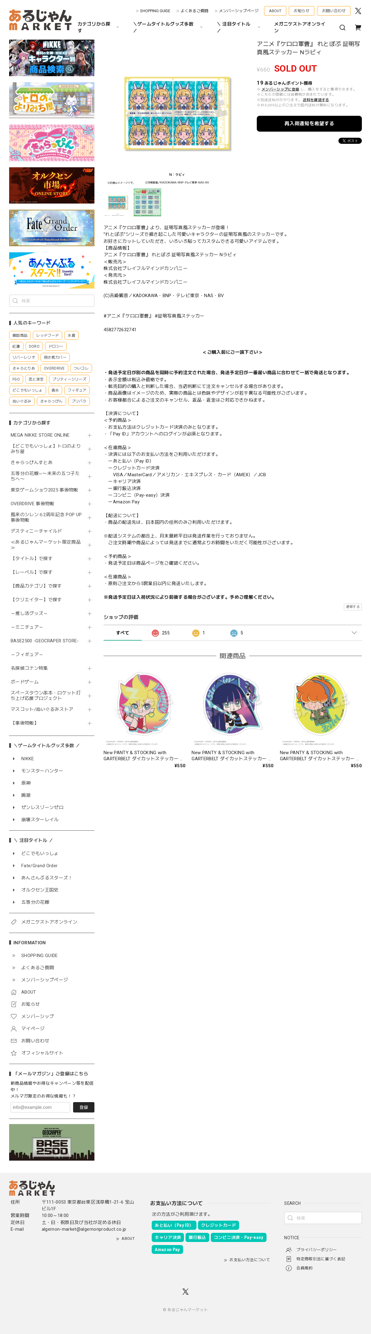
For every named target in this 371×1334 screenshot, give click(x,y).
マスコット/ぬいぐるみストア (42, 709)
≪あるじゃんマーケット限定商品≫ (46, 545)
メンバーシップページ (239, 11)
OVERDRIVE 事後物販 (33, 503)
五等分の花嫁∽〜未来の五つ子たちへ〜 (45, 476)
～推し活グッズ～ (29, 613)
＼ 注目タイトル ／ (239, 27)
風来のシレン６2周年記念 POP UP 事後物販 (46, 517)
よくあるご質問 (194, 11)
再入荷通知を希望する (309, 123)
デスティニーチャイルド (36, 531)
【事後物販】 (25, 723)
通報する (353, 607)
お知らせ (301, 11)
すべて (122, 632)
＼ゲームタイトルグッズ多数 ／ (168, 27)
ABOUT (275, 11)
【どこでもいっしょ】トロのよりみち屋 (46, 449)
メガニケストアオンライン (300, 27)
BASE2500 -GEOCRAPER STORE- (45, 641)
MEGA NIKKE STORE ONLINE (40, 435)
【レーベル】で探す (32, 572)
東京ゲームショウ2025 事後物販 (46, 490)
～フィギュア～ (27, 654)
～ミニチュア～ (27, 627)
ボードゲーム (25, 682)
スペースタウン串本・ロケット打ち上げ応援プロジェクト (46, 695)
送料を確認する (316, 100)
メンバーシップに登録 (280, 89)
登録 (84, 1107)
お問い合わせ (334, 11)
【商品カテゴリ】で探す (36, 586)
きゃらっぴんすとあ (32, 462)
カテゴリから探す (99, 27)
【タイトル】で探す (32, 558)
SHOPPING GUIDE (155, 11)
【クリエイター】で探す (36, 599)
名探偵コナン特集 (29, 668)
